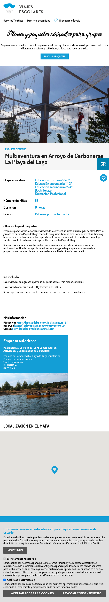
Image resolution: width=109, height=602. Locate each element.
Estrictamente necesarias (21, 558)
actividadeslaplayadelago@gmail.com (33, 328)
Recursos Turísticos (13, 20)
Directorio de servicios (38, 20)
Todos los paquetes (54, 56)
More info (15, 550)
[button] (54, 470)
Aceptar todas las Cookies (32, 593)
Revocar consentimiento (82, 593)
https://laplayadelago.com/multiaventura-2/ (42, 322)
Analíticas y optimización (21, 579)
